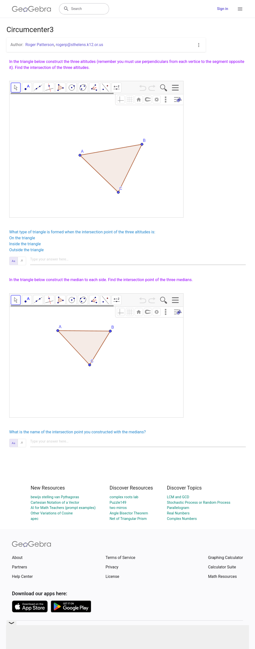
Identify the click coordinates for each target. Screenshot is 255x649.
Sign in (222, 9)
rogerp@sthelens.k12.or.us (79, 44)
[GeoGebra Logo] (31, 9)
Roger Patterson (39, 44)
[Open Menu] (240, 9)
